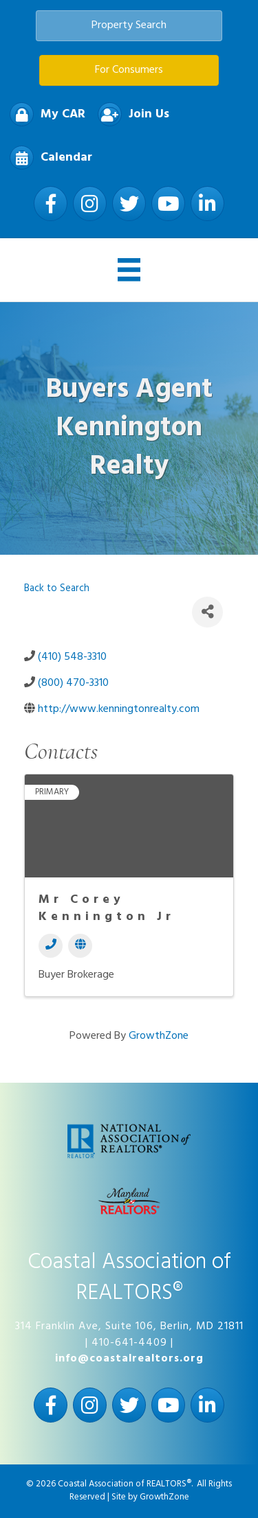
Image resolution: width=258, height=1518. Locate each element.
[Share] (207, 612)
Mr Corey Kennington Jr (107, 908)
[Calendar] (47, 157)
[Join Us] (130, 114)
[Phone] (51, 946)
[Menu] (129, 270)
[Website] (80, 946)
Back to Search (56, 589)
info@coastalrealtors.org (129, 1359)
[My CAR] (44, 114)
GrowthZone (159, 1036)
